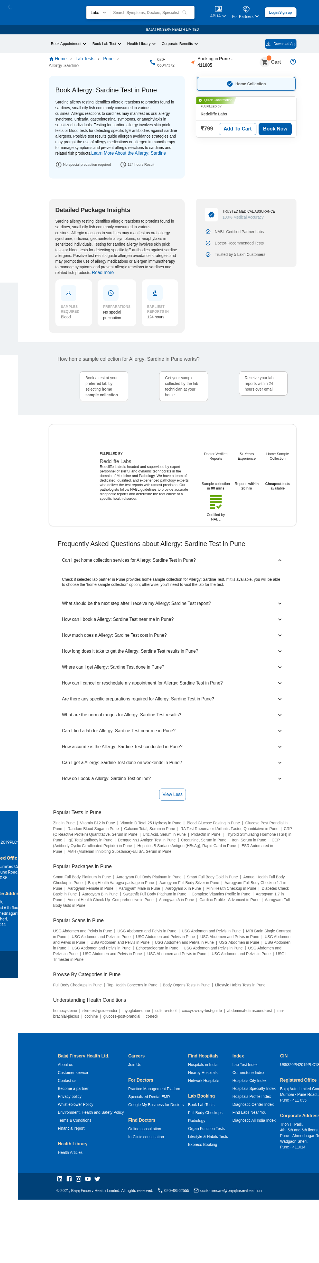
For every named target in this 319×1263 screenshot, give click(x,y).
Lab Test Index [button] (243, 842)
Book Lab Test (91, 43)
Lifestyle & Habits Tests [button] (203, 914)
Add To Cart (227, 125)
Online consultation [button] (135, 906)
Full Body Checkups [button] (199, 890)
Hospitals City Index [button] (248, 858)
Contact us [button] (51, 858)
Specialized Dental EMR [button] (139, 874)
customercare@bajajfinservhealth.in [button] (225, 968)
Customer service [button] (57, 850)
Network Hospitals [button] (198, 858)
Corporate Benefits (169, 43)
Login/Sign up (269, 12)
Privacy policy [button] (54, 874)
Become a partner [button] (58, 866)
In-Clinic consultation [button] (137, 914)
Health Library (128, 43)
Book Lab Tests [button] (195, 882)
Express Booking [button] (196, 922)
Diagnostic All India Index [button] (252, 898)
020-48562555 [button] (164, 968)
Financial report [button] (55, 906)
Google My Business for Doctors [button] (147, 882)
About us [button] (49, 842)
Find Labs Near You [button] (247, 890)
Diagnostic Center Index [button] (252, 882)
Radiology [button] (190, 898)
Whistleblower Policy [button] (60, 882)
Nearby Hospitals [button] (196, 850)
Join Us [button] (124, 842)
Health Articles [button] (55, 930)
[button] (45, 957)
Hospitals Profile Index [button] (250, 874)
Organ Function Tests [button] (201, 906)
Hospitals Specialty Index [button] (253, 866)
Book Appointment (51, 43)
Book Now (265, 125)
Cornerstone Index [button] (247, 850)
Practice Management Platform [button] (147, 866)
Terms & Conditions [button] (59, 898)
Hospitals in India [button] (196, 842)
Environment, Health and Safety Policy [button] (77, 890)
